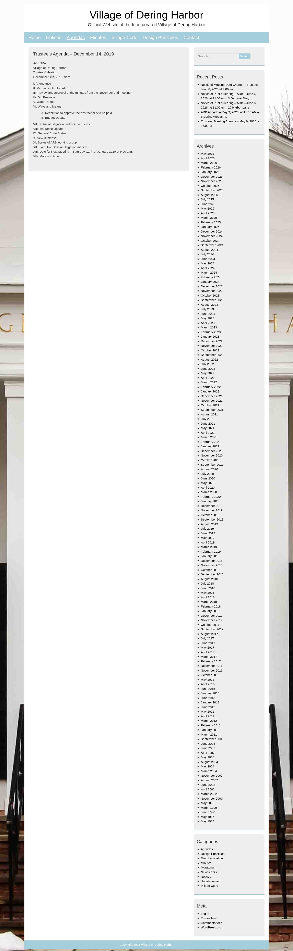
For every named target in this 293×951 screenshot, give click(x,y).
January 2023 (210, 336)
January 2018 (210, 611)
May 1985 (207, 816)
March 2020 (209, 492)
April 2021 (208, 432)
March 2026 (209, 162)
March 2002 (209, 794)
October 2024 (210, 240)
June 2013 (208, 698)
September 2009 (212, 739)
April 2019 (208, 542)
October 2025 (210, 185)
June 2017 (208, 643)
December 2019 (212, 506)
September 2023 (212, 300)
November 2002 (212, 775)
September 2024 (212, 245)
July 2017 (207, 638)
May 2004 (207, 766)
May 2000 (207, 803)
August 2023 (209, 304)
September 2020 (212, 464)
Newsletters (209, 872)
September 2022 (212, 354)
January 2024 (210, 281)
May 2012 (207, 711)
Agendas (76, 37)
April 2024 (208, 268)
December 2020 (212, 451)
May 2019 (207, 537)
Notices (53, 37)
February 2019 (211, 551)
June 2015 (208, 688)
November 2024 (212, 236)
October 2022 (210, 350)
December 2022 (212, 341)
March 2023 (209, 327)
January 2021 (210, 446)
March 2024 (209, 272)
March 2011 (209, 734)
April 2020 (208, 487)
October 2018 (210, 570)
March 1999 (209, 807)
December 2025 (212, 176)
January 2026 (210, 172)
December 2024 (212, 231)
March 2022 (209, 382)
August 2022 (209, 359)
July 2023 (207, 309)
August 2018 (209, 579)
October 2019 (210, 515)
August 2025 (209, 195)
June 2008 (208, 743)
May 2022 (207, 373)
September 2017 (212, 629)
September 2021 (212, 409)
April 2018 (208, 597)
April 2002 (208, 789)
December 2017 (212, 615)
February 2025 (211, 222)
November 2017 (212, 620)
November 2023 (212, 290)
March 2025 (209, 217)
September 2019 (212, 519)
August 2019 (209, 524)
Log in (205, 913)
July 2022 (207, 364)
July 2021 (207, 419)
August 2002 (209, 780)
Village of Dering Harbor (146, 15)
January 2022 (210, 391)
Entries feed (209, 918)
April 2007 (208, 752)
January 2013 (210, 702)
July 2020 (207, 473)
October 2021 (210, 405)
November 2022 (212, 345)
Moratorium (208, 867)
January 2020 (210, 501)
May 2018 (207, 592)
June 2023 (208, 313)
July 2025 (207, 199)
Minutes (98, 37)
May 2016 (207, 679)
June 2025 (208, 204)
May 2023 (207, 318)
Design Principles (160, 37)
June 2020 (208, 478)
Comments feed (211, 923)
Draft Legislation (212, 858)
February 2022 (211, 387)
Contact (191, 37)
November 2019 (212, 510)
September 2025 (212, 190)
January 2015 (210, 693)
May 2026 (207, 153)
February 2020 (211, 496)
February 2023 (211, 332)
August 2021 (209, 414)
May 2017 (207, 647)
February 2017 (211, 661)
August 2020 (209, 469)
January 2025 (210, 226)
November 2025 (212, 181)
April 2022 (208, 377)
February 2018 (211, 606)
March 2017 (209, 656)
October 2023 (210, 295)
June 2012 (208, 707)
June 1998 (208, 812)
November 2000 (212, 798)
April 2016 (208, 684)
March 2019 (209, 547)
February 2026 (211, 167)
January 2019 (210, 556)
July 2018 (207, 583)
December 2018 (212, 560)
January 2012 (210, 729)
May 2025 (207, 208)
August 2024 (209, 249)
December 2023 (212, 286)
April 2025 (208, 213)
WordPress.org (211, 927)
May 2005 (207, 757)
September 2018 (212, 574)
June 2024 (208, 259)
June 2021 (208, 423)
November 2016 (212, 670)
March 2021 (209, 437)
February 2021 (211, 441)
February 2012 (211, 725)
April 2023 (208, 323)
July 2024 (207, 254)
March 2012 (209, 720)
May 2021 (207, 428)
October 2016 (210, 675)
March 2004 (209, 771)
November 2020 (212, 455)
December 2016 (212, 665)
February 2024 (211, 277)
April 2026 (208, 158)
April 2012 (208, 716)
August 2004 (209, 762)
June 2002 (208, 784)
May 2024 (207, 263)
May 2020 (207, 483)
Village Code (124, 37)
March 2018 (209, 601)
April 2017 (208, 652)
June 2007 (208, 748)
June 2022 (208, 368)
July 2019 (207, 528)
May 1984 (207, 821)
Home (34, 37)
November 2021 (212, 400)
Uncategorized (211, 881)
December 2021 (212, 396)
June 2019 (208, 533)
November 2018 (212, 565)
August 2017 (209, 634)
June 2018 (208, 588)
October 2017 (210, 624)
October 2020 (210, 460)
